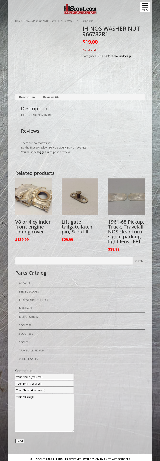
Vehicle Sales (28, 334)
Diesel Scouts (29, 267)
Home (18, 21)
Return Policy (137, 441)
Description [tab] (27, 72)
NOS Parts (50, 21)
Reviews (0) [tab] (51, 72)
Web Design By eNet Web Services (106, 434)
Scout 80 (25, 301)
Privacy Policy (117, 441)
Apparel (24, 258)
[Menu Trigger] (145, 7)
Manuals (25, 284)
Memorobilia (28, 292)
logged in (43, 127)
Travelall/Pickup (33, 21)
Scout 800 (26, 309)
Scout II (24, 317)
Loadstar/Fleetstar (33, 275)
